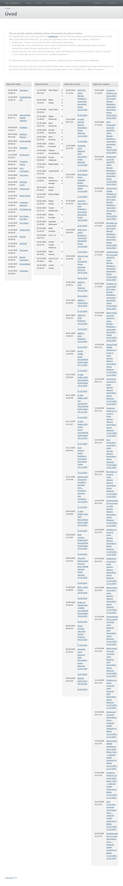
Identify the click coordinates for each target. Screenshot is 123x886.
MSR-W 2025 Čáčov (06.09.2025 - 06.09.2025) (82, 683)
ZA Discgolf (24, 155)
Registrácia (112, 3)
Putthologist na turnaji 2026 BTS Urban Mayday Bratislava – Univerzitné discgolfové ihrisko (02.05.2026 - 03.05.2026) (111, 170)
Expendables (25, 264)
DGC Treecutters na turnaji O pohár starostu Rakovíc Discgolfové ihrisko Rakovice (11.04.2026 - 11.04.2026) (111, 454)
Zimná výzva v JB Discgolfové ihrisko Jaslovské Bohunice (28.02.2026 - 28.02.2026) (83, 267)
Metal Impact (25, 196)
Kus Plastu (24, 223)
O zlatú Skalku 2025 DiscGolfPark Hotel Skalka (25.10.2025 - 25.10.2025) (83, 383)
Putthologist (24, 189)
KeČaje (23, 237)
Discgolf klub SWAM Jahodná (25, 118)
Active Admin (9, 878)
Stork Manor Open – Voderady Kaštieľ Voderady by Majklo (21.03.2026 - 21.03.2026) (83, 186)
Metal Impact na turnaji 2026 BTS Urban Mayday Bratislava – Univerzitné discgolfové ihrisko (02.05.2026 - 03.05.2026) (111, 326)
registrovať (53, 36)
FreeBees (24, 127)
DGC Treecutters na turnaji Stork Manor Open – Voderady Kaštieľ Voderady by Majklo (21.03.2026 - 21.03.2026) (111, 815)
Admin (7, 8)
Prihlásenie (98, 3)
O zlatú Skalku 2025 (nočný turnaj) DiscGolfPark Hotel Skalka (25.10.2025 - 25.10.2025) (83, 432)
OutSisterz (24, 271)
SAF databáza (12, 3)
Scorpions (24, 250)
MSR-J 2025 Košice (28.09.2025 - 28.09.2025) (83, 592)
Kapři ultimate (25, 141)
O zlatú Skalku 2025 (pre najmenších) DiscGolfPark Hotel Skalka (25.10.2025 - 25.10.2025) (83, 406)
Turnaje (38, 3)
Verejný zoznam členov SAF (57, 3)
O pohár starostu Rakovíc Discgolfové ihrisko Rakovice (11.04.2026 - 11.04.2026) (82, 130)
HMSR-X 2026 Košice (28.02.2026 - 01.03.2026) (83, 305)
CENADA (23, 148)
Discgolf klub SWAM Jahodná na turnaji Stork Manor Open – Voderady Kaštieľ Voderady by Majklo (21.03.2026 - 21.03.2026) (111, 755)
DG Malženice (25, 209)
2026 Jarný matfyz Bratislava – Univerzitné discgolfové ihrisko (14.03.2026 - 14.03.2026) (82, 241)
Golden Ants (25, 230)
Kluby (28, 3)
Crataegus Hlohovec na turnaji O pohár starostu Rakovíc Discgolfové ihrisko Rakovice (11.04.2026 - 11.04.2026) (111, 422)
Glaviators (24, 90)
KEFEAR (23, 243)
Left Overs (24, 175)
